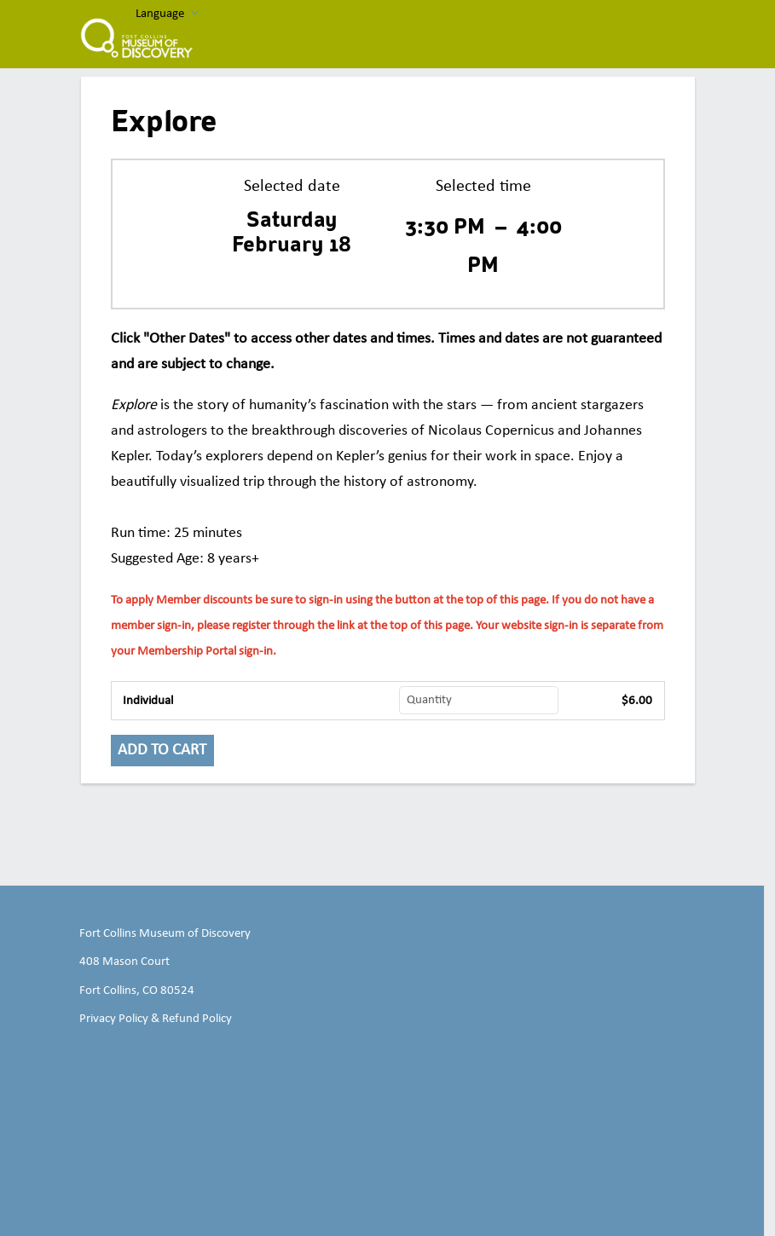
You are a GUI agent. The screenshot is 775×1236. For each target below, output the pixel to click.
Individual (148, 701)
